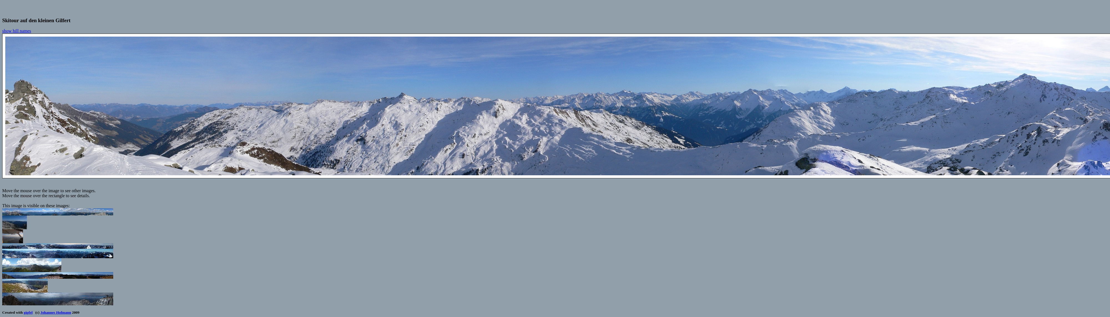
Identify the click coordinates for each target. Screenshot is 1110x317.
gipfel (28, 312)
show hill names (16, 31)
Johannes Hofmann (55, 312)
